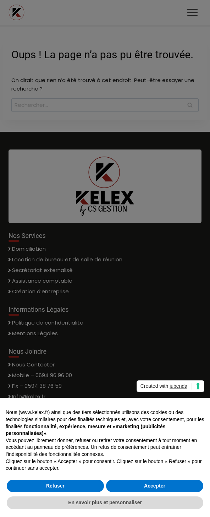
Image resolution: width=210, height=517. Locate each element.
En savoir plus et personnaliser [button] (105, 502)
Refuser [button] (55, 486)
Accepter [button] (154, 486)
